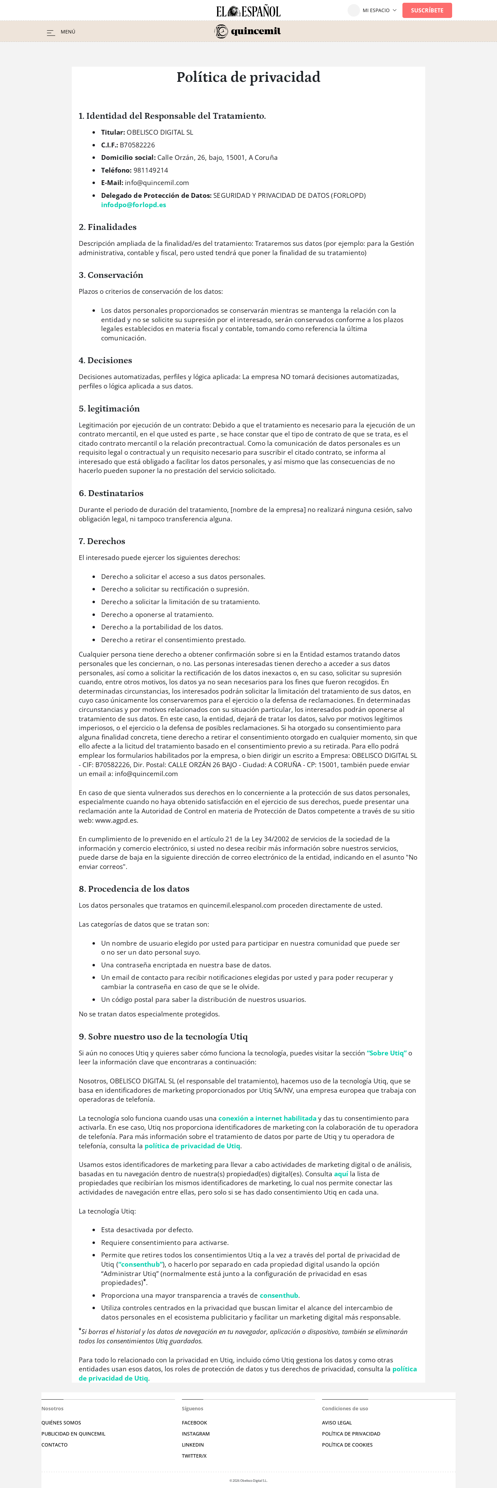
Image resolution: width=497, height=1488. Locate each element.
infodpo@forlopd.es (133, 204)
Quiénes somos (61, 1422)
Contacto (54, 1444)
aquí (341, 1173)
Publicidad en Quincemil (73, 1433)
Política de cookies (347, 1444)
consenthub (279, 1295)
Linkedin (193, 1444)
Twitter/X (194, 1455)
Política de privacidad (351, 1433)
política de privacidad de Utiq (192, 1145)
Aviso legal (337, 1422)
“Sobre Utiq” (387, 1053)
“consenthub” (140, 1264)
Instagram (196, 1433)
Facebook (194, 1422)
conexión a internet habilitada (267, 1118)
